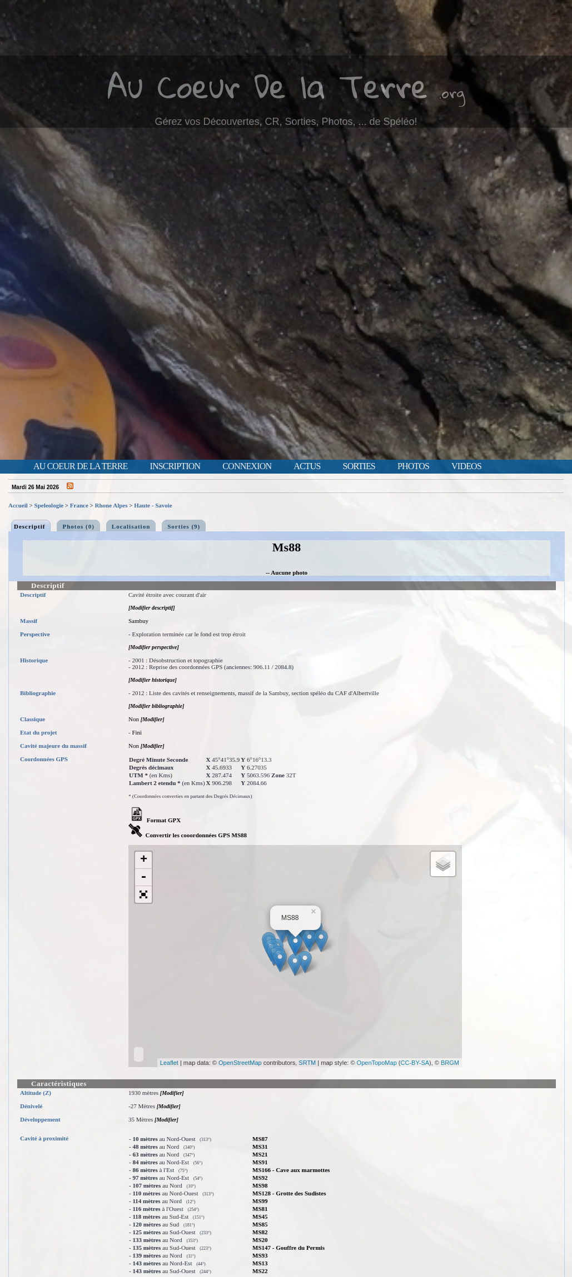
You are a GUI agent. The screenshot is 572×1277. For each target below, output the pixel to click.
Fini (137, 732)
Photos (413, 466)
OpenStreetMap (240, 1062)
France (79, 505)
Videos (466, 466)
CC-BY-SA (415, 1062)
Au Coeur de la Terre (80, 466)
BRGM (450, 1062)
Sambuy (138, 620)
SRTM (307, 1062)
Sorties (359, 466)
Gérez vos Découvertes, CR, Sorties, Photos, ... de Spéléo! (286, 121)
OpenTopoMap (377, 1062)
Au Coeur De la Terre (267, 86)
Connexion (246, 466)
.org (452, 92)
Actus (307, 466)
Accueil (18, 505)
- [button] (143, 877)
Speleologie (49, 505)
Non (133, 719)
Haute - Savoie (153, 505)
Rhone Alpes (111, 505)
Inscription (175, 466)
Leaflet (169, 1062)
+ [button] (143, 860)
